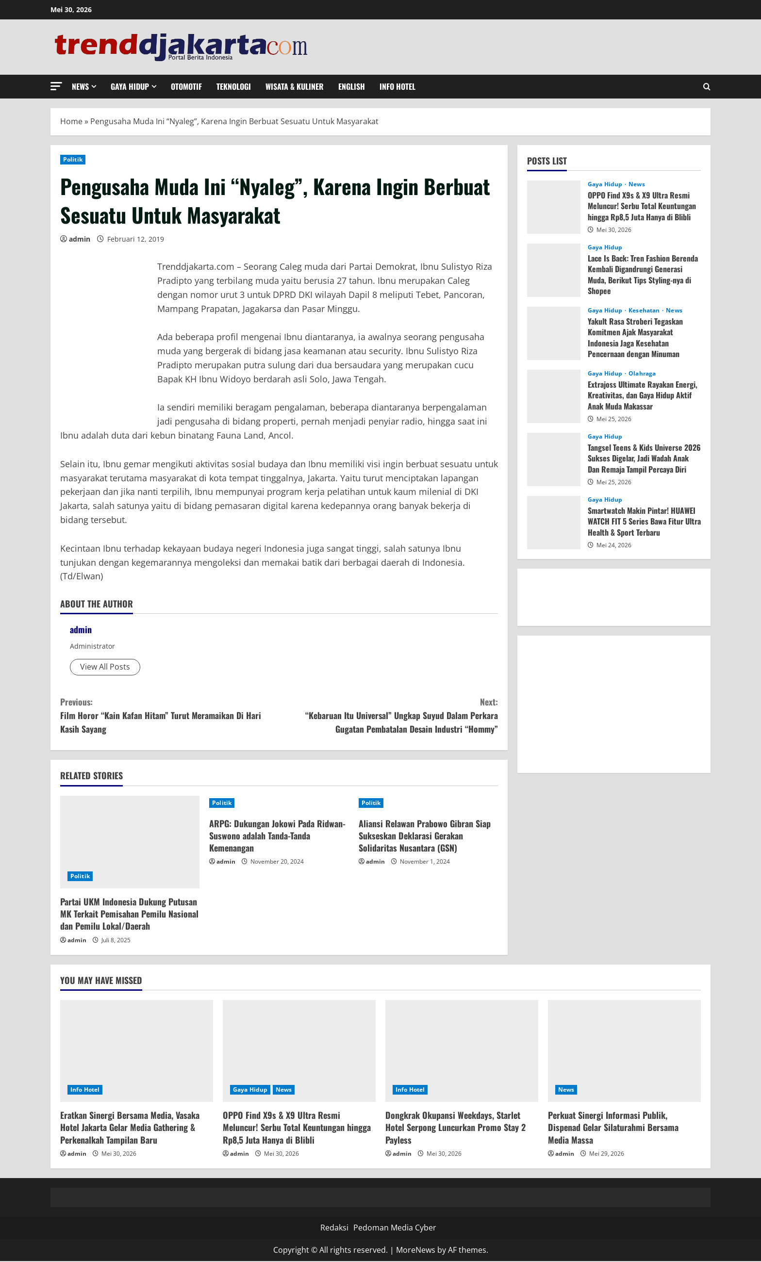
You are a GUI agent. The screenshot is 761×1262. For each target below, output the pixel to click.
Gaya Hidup (130, 86)
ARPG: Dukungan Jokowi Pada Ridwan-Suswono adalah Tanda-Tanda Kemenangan (277, 836)
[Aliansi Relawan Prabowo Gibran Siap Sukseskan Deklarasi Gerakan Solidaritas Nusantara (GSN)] (428, 803)
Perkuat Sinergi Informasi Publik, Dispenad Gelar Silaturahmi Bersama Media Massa (613, 1128)
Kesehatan (645, 310)
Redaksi (334, 1228)
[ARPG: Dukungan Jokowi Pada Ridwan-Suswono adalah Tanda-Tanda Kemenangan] (278, 803)
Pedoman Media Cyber (394, 1228)
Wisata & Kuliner (294, 86)
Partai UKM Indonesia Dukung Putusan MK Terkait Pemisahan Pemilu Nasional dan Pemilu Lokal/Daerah (129, 914)
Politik (73, 159)
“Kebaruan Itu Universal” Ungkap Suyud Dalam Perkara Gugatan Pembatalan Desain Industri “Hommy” (388, 715)
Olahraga (642, 374)
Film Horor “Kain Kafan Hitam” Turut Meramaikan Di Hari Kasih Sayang (169, 715)
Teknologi (233, 86)
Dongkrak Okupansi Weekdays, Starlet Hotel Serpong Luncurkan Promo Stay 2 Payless (455, 1128)
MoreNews (415, 1250)
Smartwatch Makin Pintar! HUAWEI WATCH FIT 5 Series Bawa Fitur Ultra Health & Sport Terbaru (644, 521)
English (351, 86)
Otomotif (186, 86)
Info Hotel (397, 86)
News (80, 86)
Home (71, 121)
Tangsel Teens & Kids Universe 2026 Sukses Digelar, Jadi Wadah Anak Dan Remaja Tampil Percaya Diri (644, 458)
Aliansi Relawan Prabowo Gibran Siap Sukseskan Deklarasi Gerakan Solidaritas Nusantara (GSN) (425, 836)
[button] (56, 86)
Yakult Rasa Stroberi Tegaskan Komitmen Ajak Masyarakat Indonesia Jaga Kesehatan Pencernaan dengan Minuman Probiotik (635, 343)
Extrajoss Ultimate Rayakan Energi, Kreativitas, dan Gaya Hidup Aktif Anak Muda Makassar (642, 395)
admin (79, 239)
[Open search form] (707, 86)
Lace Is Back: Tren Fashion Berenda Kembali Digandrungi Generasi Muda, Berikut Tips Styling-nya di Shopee (643, 274)
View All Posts (105, 666)
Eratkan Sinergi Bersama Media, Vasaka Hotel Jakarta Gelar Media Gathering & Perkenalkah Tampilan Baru (129, 1128)
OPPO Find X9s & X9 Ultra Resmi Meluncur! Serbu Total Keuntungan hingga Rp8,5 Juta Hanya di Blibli (642, 206)
